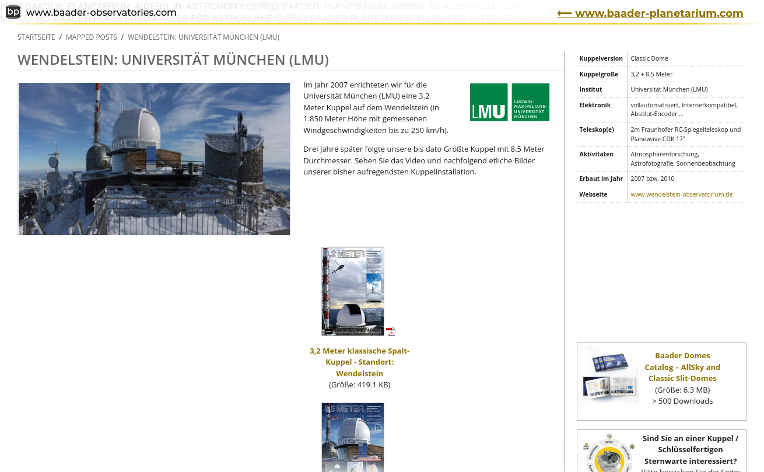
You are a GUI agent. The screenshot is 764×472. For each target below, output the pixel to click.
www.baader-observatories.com (91, 13)
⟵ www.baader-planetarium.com (650, 13)
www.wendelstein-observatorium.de (681, 194)
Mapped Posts (91, 37)
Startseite (36, 37)
